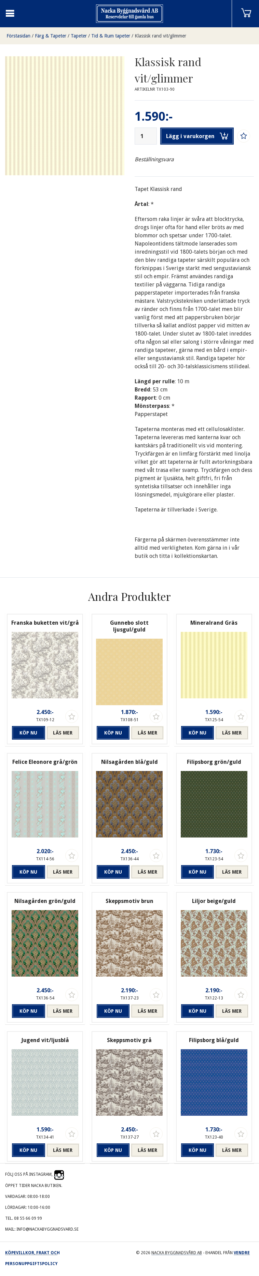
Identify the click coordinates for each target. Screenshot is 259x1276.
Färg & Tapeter (50, 36)
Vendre (242, 1252)
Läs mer (62, 733)
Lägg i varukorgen (197, 136)
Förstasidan (18, 36)
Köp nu (28, 733)
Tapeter (79, 36)
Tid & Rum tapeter (110, 36)
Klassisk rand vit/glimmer (160, 36)
